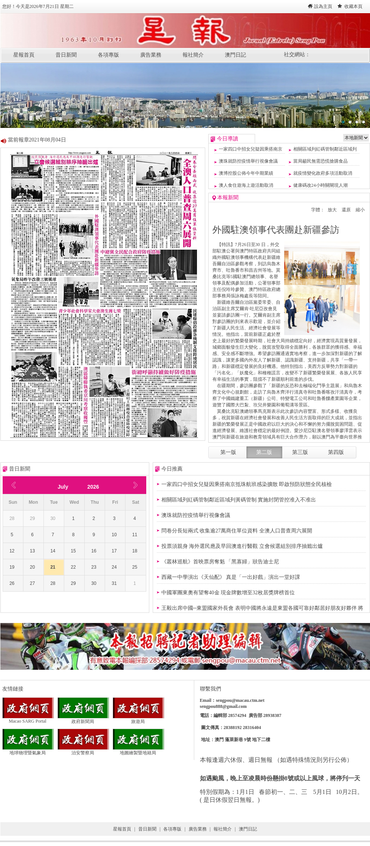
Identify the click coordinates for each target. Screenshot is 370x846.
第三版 (300, 452)
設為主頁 (323, 6)
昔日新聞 (66, 55)
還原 (346, 209)
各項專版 (108, 55)
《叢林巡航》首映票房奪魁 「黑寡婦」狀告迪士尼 (220, 562)
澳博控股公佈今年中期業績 (246, 173)
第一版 (228, 452)
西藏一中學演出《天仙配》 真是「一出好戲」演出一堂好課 (230, 577)
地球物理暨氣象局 (28, 750)
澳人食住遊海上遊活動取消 (246, 185)
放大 (332, 209)
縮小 (360, 209)
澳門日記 (235, 55)
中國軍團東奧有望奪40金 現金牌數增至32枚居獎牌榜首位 (228, 592)
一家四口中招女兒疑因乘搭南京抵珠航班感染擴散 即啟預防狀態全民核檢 (246, 484)
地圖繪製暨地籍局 (138, 750)
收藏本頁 (353, 6)
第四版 (336, 452)
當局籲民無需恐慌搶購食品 (320, 161)
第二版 (264, 452)
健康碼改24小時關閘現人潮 (320, 185)
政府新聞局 (83, 719)
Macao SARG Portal (28, 719)
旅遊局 (138, 719)
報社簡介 (193, 55)
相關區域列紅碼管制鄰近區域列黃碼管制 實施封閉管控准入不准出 (238, 500)
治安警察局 (83, 750)
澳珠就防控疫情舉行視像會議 (248, 161)
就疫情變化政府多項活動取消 (322, 173)
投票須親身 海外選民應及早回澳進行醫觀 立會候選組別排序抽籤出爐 (242, 546)
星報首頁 (23, 55)
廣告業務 (150, 55)
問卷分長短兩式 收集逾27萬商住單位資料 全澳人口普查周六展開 (236, 531)
